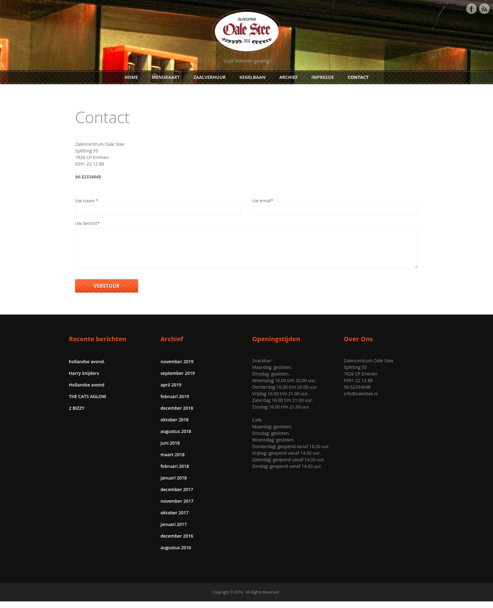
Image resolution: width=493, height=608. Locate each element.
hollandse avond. (87, 368)
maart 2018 (173, 461)
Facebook (471, 8)
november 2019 (177, 368)
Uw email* (262, 201)
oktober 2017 (175, 519)
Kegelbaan (252, 77)
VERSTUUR (107, 292)
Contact (358, 77)
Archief (288, 77)
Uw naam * (86, 201)
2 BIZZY (77, 415)
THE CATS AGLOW (87, 403)
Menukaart (166, 77)
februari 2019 (175, 403)
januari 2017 (174, 531)
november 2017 (177, 508)
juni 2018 (170, 449)
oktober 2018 (175, 426)
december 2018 (177, 415)
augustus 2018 (176, 438)
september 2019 (178, 380)
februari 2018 (175, 473)
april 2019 (171, 391)
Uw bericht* (87, 223)
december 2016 (177, 542)
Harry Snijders (84, 380)
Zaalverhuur (209, 77)
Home (131, 77)
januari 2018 (174, 484)
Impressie (323, 77)
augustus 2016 (176, 554)
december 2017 (177, 496)
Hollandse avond (86, 391)
